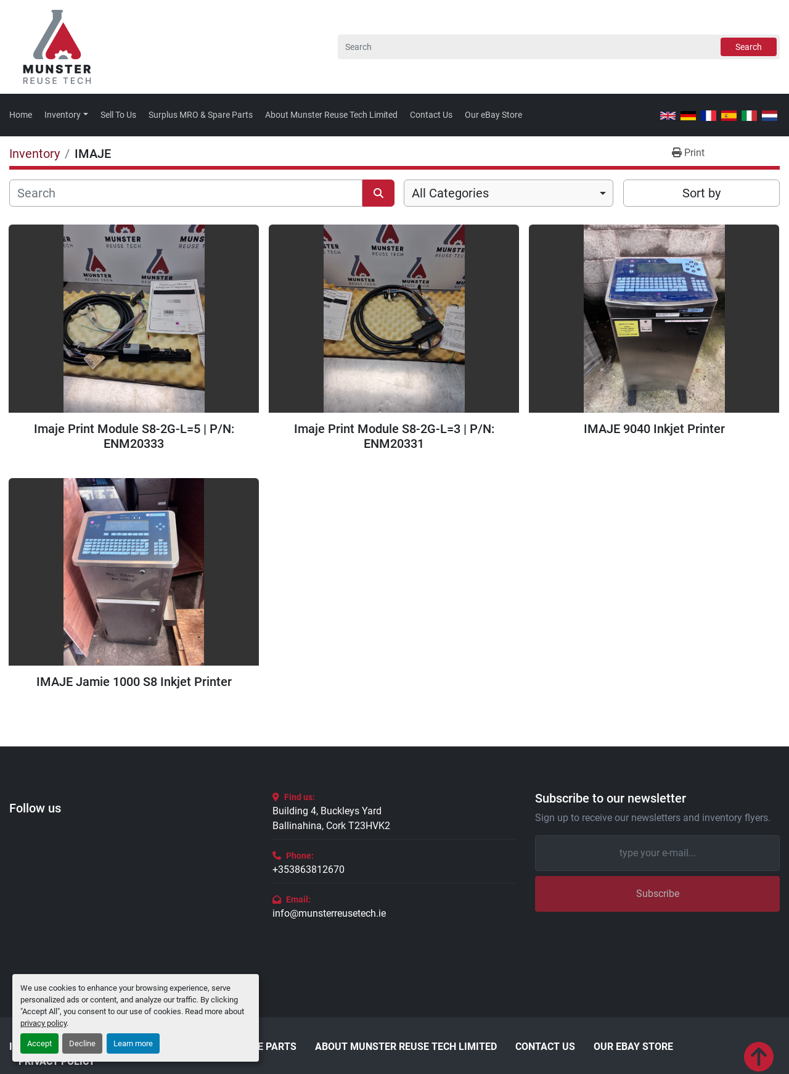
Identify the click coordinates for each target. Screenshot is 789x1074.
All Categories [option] (450, 193)
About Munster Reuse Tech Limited (331, 115)
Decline (82, 1043)
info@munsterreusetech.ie (329, 913)
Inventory (62, 115)
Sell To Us (118, 115)
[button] (66, 115)
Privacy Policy (56, 1061)
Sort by (701, 193)
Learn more (133, 1043)
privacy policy (43, 1023)
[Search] (559, 47)
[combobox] (508, 193)
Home (20, 115)
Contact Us (431, 115)
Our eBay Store (493, 115)
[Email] (657, 853)
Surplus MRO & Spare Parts (201, 115)
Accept (39, 1043)
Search (748, 47)
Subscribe (657, 893)
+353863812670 (308, 869)
